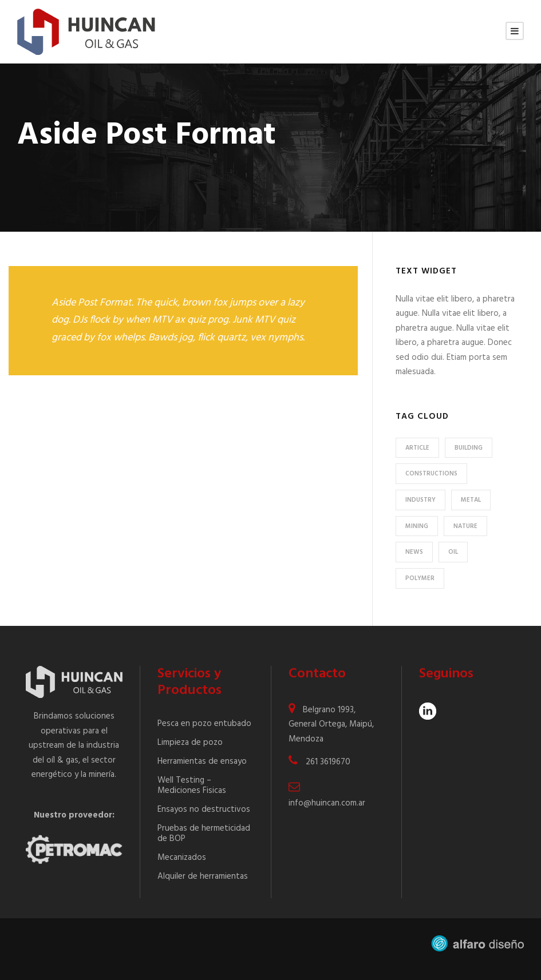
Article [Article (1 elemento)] (417, 448)
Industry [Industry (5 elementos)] (420, 500)
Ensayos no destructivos (203, 809)
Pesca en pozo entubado (204, 724)
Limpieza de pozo (190, 742)
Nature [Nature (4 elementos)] (465, 526)
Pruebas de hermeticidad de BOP (203, 834)
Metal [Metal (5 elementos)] (471, 500)
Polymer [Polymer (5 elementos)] (420, 578)
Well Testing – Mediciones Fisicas (191, 785)
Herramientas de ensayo (202, 761)
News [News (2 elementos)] (414, 552)
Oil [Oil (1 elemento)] (453, 552)
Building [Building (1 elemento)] (469, 448)
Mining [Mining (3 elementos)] (416, 526)
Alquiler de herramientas (202, 876)
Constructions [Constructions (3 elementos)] (431, 474)
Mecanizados (181, 857)
